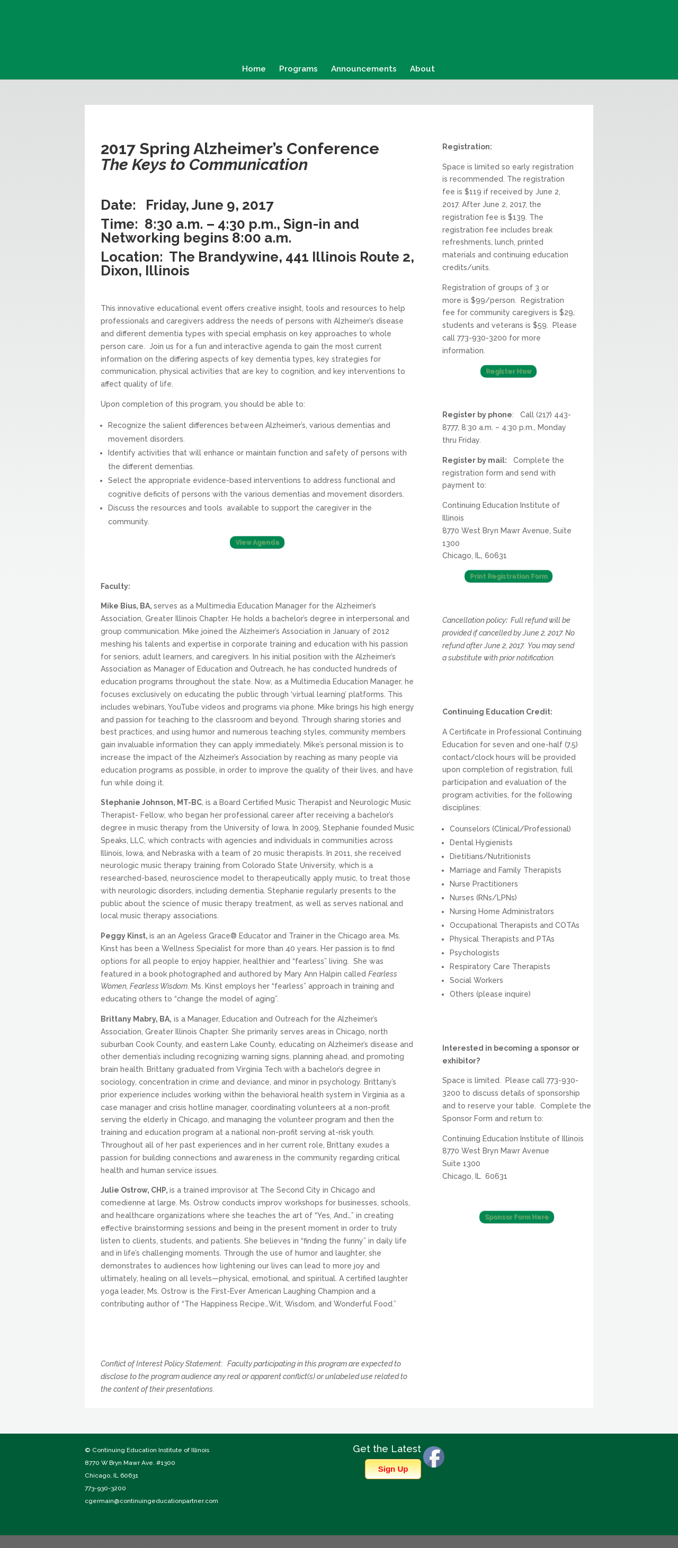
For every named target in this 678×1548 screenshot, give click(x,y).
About (422, 69)
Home (254, 69)
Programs (298, 69)
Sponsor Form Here (517, 1217)
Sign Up (393, 1468)
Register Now (508, 371)
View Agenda (257, 542)
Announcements (364, 69)
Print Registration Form (508, 576)
